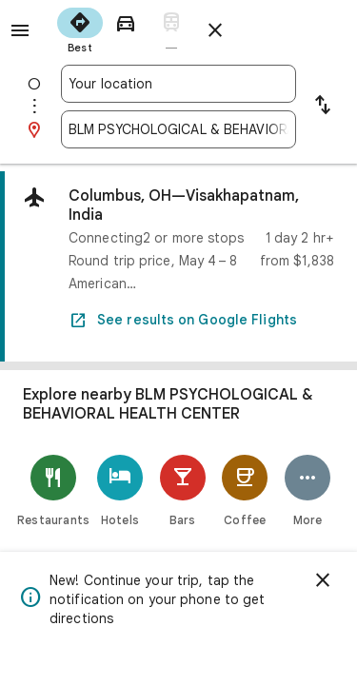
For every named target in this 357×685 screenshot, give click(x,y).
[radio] (80, 28)
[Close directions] (215, 30)
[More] (307, 490)
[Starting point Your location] (178, 83)
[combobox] (178, 84)
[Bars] (182, 490)
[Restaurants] (53, 490)
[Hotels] (120, 490)
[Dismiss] (322, 580)
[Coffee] (245, 490)
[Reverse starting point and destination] (322, 106)
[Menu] (20, 30)
